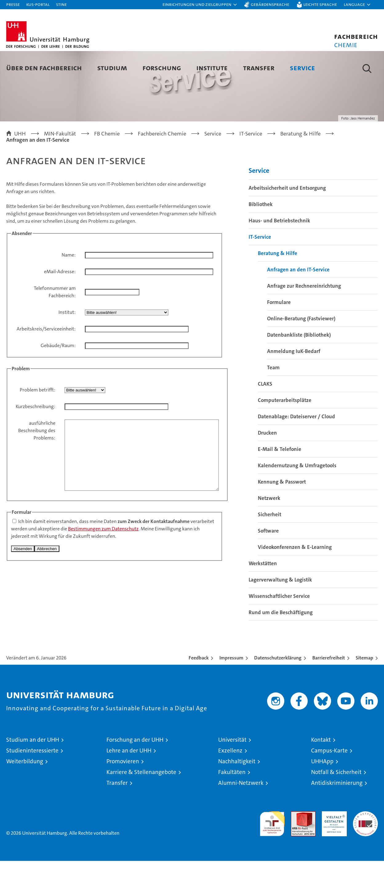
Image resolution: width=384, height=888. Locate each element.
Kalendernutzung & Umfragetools (297, 492)
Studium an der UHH (32, 767)
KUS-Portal (38, 4)
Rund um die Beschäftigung (281, 639)
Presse (13, 4)
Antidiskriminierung (336, 810)
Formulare (279, 329)
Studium (112, 68)
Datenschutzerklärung (278, 685)
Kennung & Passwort (282, 508)
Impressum (231, 685)
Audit (296, 841)
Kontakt (321, 767)
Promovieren (122, 788)
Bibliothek (261, 231)
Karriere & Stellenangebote (141, 799)
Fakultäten (232, 799)
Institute (212, 68)
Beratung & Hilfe (277, 280)
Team (273, 394)
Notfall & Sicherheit (336, 799)
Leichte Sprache (320, 4)
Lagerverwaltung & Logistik (280, 606)
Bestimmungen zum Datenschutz (103, 569)
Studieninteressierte (32, 777)
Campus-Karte (329, 777)
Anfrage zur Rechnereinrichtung (304, 313)
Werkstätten (263, 590)
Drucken (267, 459)
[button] (200, 4)
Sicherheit (269, 541)
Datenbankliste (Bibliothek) (299, 362)
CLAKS (265, 411)
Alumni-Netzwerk (240, 810)
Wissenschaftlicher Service (279, 623)
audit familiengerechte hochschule (272, 848)
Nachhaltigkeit (236, 788)
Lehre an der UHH (128, 777)
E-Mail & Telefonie (279, 476)
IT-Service (260, 264)
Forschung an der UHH (134, 767)
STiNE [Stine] (61, 4)
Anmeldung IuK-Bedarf (293, 378)
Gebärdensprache (270, 4)
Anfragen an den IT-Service (298, 296)
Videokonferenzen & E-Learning (295, 574)
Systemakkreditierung (365, 841)
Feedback (199, 685)
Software (268, 557)
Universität (232, 767)
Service (302, 68)
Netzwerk (269, 525)
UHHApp (322, 788)
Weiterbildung (24, 788)
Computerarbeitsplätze (284, 427)
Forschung (161, 68)
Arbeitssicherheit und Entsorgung (287, 215)
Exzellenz (230, 777)
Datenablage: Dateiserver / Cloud (296, 443)
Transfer (258, 68)
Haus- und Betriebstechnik (279, 247)
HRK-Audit (333, 841)
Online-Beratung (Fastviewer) (301, 345)
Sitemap (364, 685)
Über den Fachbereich (44, 68)
